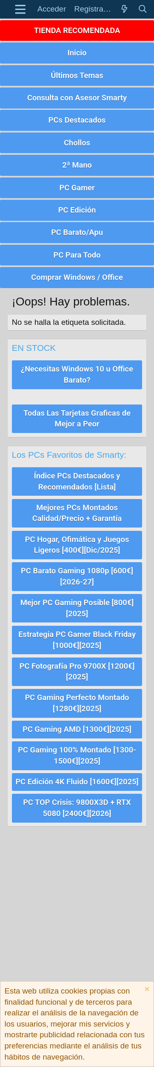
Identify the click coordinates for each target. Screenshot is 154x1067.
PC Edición (77, 210)
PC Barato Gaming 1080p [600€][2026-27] (77, 576)
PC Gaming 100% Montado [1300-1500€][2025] (77, 755)
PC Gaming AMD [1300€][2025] (77, 729)
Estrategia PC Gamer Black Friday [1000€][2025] (77, 639)
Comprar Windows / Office (77, 277)
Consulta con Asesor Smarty (77, 97)
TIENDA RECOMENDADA (77, 30)
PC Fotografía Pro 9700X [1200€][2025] (77, 671)
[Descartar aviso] (146, 990)
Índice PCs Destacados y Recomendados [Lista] (77, 481)
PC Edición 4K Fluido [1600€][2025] (77, 781)
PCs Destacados (77, 120)
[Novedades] (124, 9)
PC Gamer (76, 187)
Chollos (77, 142)
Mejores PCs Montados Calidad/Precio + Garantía (77, 513)
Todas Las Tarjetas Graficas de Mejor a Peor (77, 418)
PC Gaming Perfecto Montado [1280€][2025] (77, 703)
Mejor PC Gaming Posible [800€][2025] (76, 608)
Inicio (77, 52)
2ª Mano (77, 165)
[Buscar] (142, 9)
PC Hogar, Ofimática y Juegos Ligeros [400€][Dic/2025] (77, 545)
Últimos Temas (77, 75)
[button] (20, 9)
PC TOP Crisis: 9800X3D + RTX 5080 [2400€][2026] (77, 807)
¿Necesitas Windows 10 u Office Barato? (77, 374)
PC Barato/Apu (77, 232)
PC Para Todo (77, 255)
